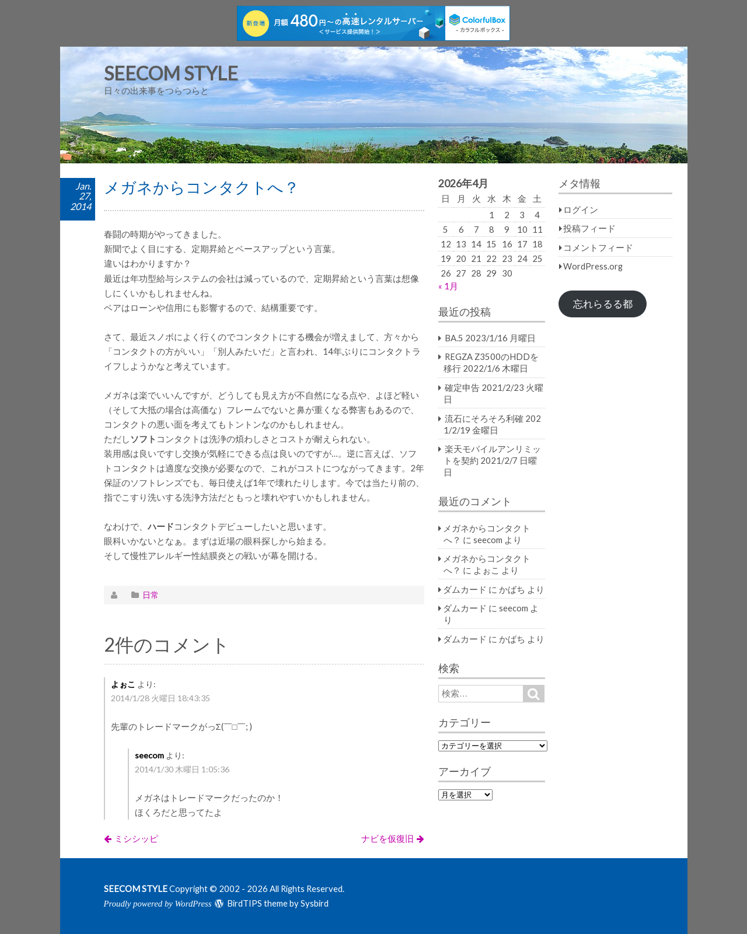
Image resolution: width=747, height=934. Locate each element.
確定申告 (462, 387)
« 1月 (448, 286)
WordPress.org (593, 266)
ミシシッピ (136, 838)
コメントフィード (598, 247)
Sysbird (315, 903)
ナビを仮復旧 (387, 838)
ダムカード (465, 589)
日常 (150, 595)
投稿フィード (589, 228)
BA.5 (454, 338)
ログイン (580, 209)
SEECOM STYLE (171, 73)
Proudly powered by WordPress (158, 903)
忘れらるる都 (603, 304)
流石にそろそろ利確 (484, 418)
